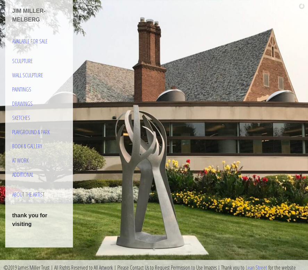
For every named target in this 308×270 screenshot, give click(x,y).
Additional (22, 174)
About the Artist (28, 194)
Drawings (22, 103)
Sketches (21, 118)
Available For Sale (30, 41)
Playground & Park (31, 132)
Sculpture (22, 61)
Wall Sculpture (27, 75)
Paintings (21, 89)
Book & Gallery (27, 146)
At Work (20, 160)
